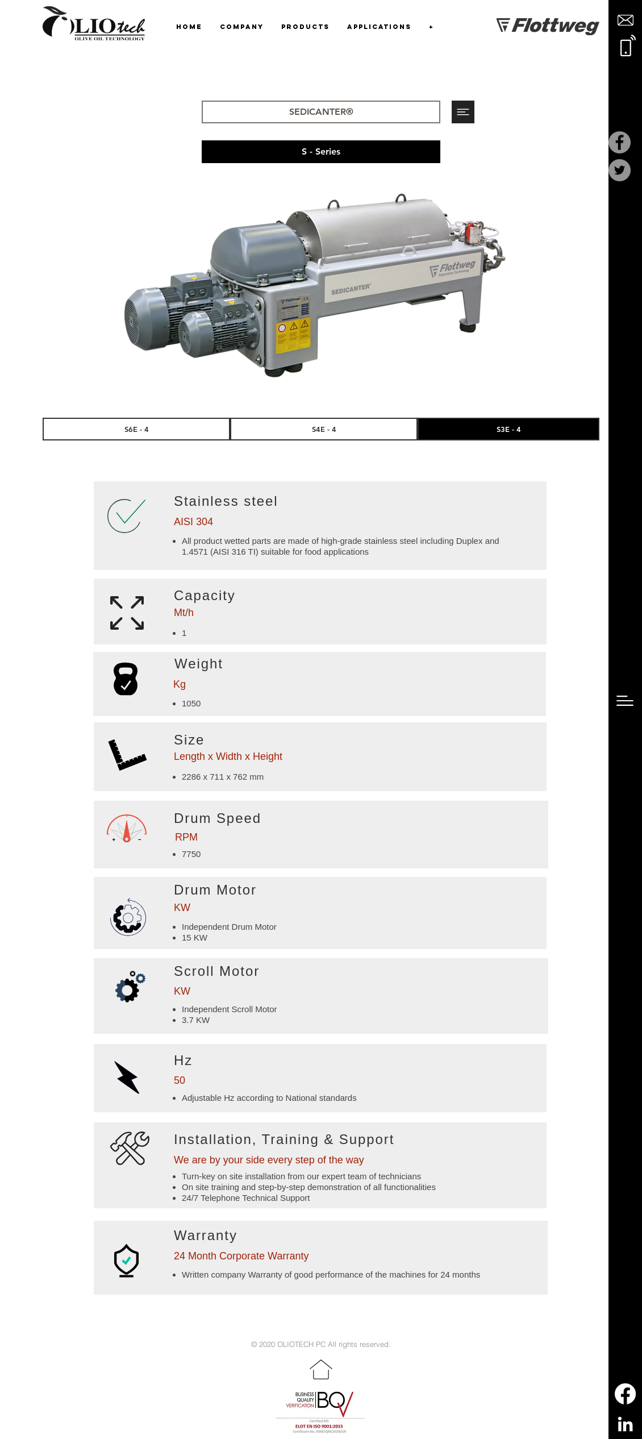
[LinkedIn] (625, 1423)
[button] (625, 20)
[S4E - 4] (324, 429)
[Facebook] (619, 142)
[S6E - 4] (136, 429)
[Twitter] (619, 170)
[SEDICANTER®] (321, 112)
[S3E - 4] (508, 429)
